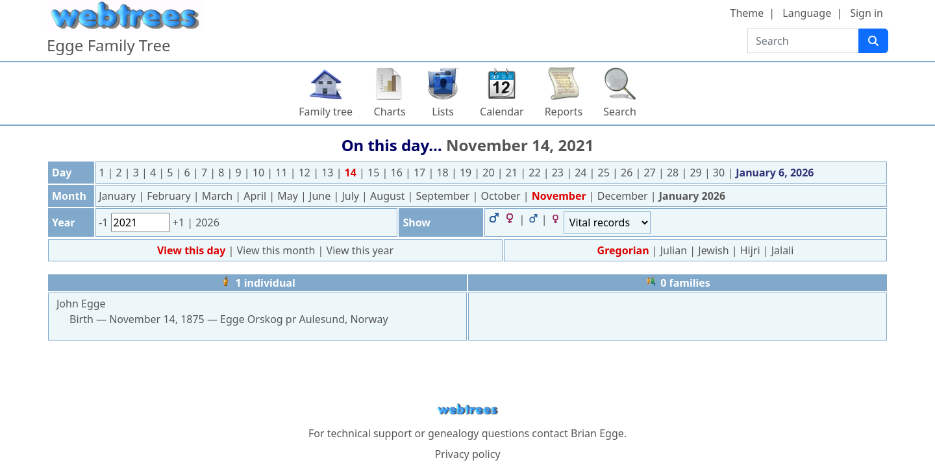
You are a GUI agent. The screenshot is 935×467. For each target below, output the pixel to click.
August (388, 196)
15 (375, 172)
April (256, 196)
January (118, 196)
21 (513, 172)
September (444, 196)
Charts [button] (390, 111)
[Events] (607, 222)
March (219, 196)
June (321, 196)
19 (467, 172)
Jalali (782, 250)
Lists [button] (443, 111)
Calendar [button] (502, 111)
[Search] (873, 41)
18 (443, 172)
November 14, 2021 (519, 145)
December (624, 196)
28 (674, 172)
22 (536, 172)
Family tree (326, 111)
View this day (193, 250)
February (170, 196)
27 (651, 172)
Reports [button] (564, 111)
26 (628, 172)
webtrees (467, 409)
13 (328, 172)
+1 (180, 222)
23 (559, 172)
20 (489, 172)
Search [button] (619, 111)
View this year (360, 250)
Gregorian (623, 250)
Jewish (713, 250)
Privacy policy (467, 454)
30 (720, 172)
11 (282, 172)
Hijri (750, 250)
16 (398, 172)
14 (352, 172)
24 (582, 172)
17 (421, 172)
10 (260, 172)
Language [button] (806, 13)
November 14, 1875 (157, 319)
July (352, 196)
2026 (207, 222)
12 (306, 172)
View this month (277, 250)
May (289, 196)
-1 (104, 222)
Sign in (866, 13)
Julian (673, 250)
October (502, 196)
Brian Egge (597, 433)
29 (697, 172)
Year (63, 222)
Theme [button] (747, 13)
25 (605, 172)
